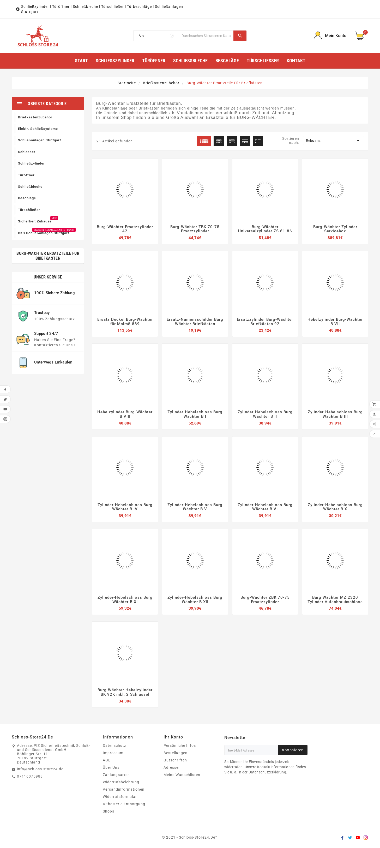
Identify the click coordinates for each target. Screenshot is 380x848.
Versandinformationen (123, 789)
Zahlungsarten (116, 775)
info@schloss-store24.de (40, 769)
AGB (107, 760)
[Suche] (206, 36)
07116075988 (30, 776)
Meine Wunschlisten (182, 775)
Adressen (172, 767)
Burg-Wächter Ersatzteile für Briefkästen (47, 254)
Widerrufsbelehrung (121, 782)
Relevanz (333, 140)
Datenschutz (114, 745)
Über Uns (111, 767)
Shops (108, 811)
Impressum (113, 753)
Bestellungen (176, 753)
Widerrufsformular (120, 797)
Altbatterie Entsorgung (124, 804)
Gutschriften (175, 760)
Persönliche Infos (180, 745)
